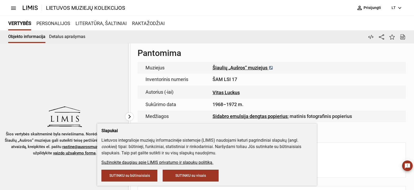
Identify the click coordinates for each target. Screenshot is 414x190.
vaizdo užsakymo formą (74, 153)
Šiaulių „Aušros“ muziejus (243, 67)
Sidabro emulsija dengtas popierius (250, 116)
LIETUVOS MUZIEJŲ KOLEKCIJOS (85, 8)
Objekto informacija (26, 36)
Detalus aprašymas (67, 36)
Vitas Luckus (226, 92)
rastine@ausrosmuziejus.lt (86, 146)
